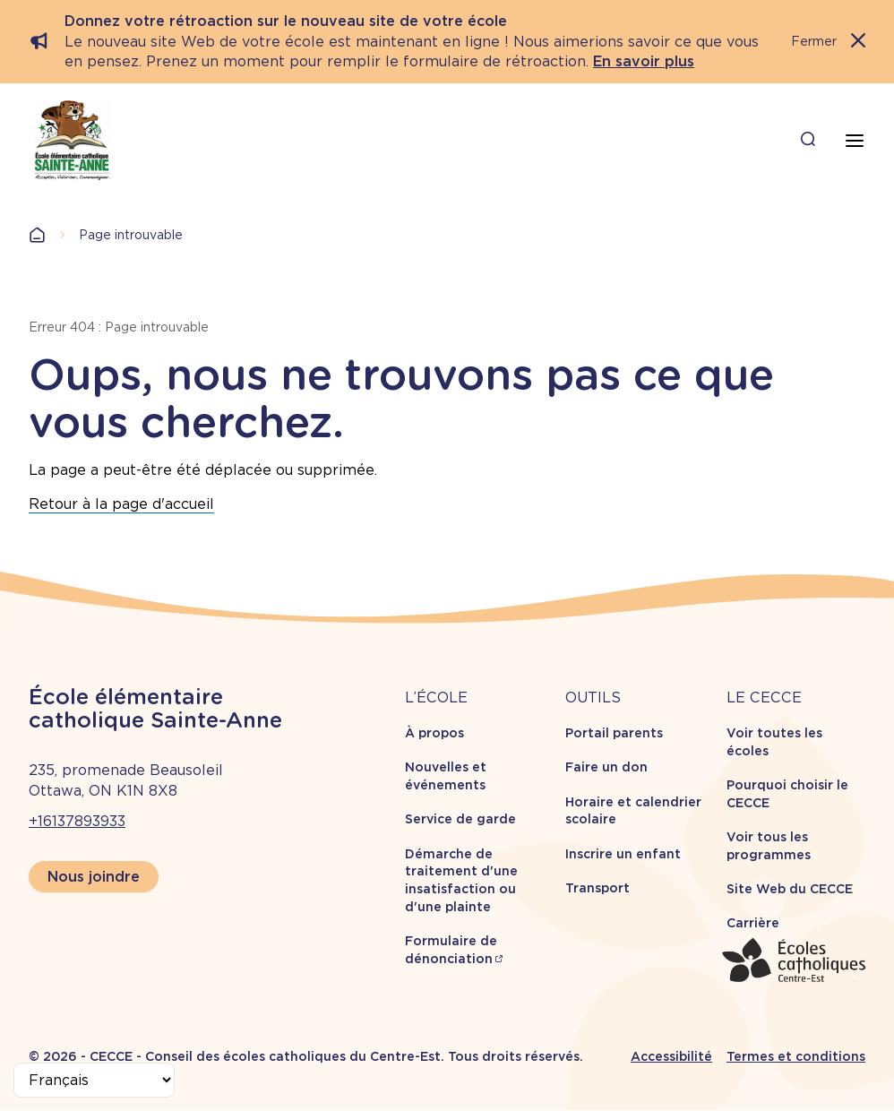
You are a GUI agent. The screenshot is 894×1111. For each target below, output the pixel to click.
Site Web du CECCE (789, 889)
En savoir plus (643, 61)
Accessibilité (671, 1056)
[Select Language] (94, 1080)
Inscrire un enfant (623, 854)
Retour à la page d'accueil (121, 503)
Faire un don (606, 767)
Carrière (752, 923)
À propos (434, 733)
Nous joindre (93, 876)
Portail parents (614, 733)
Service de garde (460, 819)
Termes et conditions (795, 1056)
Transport (597, 888)
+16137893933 (77, 821)
